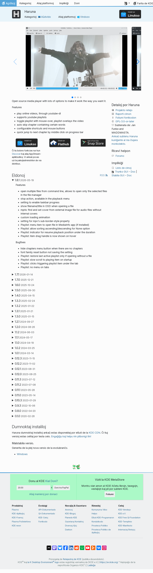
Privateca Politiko (100, 525)
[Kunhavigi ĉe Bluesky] (60, 546)
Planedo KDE (71, 517)
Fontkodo (42, 521)
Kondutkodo (97, 521)
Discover (16, 154)
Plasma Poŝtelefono (21, 521)
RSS (104, 175)
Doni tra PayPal (62, 487)
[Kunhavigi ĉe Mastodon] (54, 546)
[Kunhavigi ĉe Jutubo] (87, 546)
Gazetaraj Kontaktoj (74, 521)
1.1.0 (24, 342)
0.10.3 (25, 400)
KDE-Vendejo (124, 509)
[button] (127, 3)
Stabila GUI (118, 175)
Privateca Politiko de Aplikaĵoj (101, 531)
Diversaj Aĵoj (71, 525)
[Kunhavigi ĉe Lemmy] (82, 546)
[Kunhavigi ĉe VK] (99, 546)
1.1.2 (24, 332)
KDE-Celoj (43, 517)
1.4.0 (25, 295)
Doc (133, 171)
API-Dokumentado (47, 509)
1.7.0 (24, 279)
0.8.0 (25, 411)
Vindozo (83, 16)
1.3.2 (24, 306)
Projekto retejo (123, 110)
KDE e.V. (122, 513)
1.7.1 (24, 274)
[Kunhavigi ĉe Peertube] (93, 546)
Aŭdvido (44, 16)
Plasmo (15, 509)
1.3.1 (24, 311)
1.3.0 (24, 316)
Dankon (68, 529)
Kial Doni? (51, 481)
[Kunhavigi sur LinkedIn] (71, 546)
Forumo (119, 155)
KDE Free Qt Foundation (129, 517)
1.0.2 (25, 348)
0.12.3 (25, 358)
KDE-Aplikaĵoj (18, 513)
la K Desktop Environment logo (43, 562)
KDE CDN (94, 432)
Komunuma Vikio (99, 509)
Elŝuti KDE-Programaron (103, 517)
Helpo (94, 513)
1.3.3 (25, 300)
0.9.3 (25, 405)
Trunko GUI (121, 171)
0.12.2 (25, 363)
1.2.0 (25, 327)
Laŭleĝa (91, 565)
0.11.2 (25, 384)
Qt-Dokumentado (46, 513)
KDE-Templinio (125, 521)
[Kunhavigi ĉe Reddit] (76, 546)
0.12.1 (25, 369)
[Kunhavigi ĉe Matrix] (49, 546)
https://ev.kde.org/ (109, 562)
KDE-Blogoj (70, 513)
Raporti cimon (123, 113)
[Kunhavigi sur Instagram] (104, 546)
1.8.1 (24, 180)
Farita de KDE (145, 3)
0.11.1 (25, 390)
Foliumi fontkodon (125, 117)
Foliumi (110, 494)
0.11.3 (25, 379)
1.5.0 (25, 290)
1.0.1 (24, 353)
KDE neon (16, 525)
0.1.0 (25, 416)
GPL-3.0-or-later (124, 121)
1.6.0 (24, 285)
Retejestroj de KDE (72, 559)
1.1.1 (24, 337)
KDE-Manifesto (125, 525)
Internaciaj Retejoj (126, 529)
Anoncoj (69, 509)
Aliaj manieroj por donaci (43, 494)
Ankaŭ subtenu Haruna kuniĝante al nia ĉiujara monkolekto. (125, 140)
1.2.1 (24, 321)
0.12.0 (25, 374)
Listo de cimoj (123, 167)
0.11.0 (25, 395)
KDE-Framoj (17, 517)
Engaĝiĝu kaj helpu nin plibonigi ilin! (71, 436)
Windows (22, 454)
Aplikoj (8, 4)
